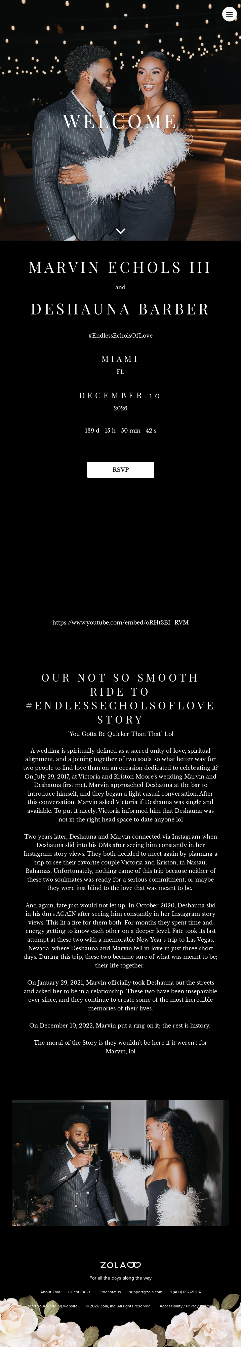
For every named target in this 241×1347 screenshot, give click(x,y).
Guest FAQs (79, 1292)
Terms (207, 1306)
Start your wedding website (53, 1306)
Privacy (192, 1306)
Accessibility (171, 1306)
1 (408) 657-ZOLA (185, 1292)
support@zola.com (145, 1292)
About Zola (50, 1292)
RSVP (121, 469)
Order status (109, 1292)
